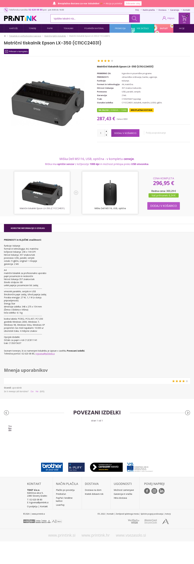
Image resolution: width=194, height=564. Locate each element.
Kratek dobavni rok (94, 516)
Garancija (174, 10)
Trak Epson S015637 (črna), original (27, 449)
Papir (50, 28)
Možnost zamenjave (124, 512)
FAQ (137, 10)
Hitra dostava (120, 520)
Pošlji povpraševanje (160, 132)
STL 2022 (101, 536)
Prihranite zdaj (133, 3)
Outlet (164, 28)
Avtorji (168, 536)
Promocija (120, 28)
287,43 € (106, 118)
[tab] (28, 228)
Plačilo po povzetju (65, 512)
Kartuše (13, 28)
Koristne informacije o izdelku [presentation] (28, 228)
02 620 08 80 (35, 9)
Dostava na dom (93, 512)
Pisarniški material (94, 28)
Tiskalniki (68, 28)
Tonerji (32, 28)
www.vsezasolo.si (131, 557)
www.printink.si (61, 557)
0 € (184, 22)
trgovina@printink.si (45, 353)
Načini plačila (149, 10)
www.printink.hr (95, 557)
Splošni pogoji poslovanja (152, 536)
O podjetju (32, 529)
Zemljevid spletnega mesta (127, 536)
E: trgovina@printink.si (37, 525)
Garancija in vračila (123, 516)
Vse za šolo (143, 28)
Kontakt (186, 10)
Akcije (182, 28)
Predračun (61, 516)
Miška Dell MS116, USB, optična (110, 208)
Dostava (162, 10)
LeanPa (59, 527)
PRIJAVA (170, 18)
